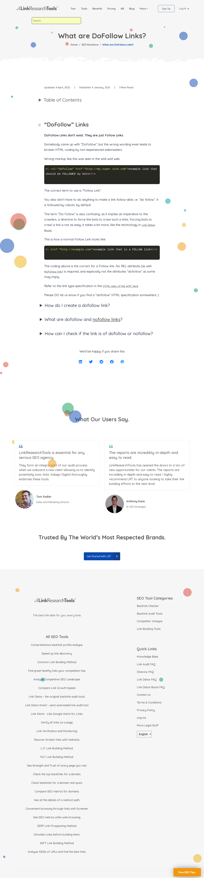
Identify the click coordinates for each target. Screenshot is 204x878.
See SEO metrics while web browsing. (57, 817)
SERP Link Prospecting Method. (57, 826)
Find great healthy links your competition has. (57, 671)
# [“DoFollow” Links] (40, 124)
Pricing (111, 8)
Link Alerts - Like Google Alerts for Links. (57, 714)
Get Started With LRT (103, 556)
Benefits (97, 8)
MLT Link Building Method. (56, 757)
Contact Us (144, 695)
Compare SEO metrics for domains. (57, 791)
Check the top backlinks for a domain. (57, 774)
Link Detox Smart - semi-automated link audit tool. (57, 705)
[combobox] (56, 20)
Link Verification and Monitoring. (57, 731)
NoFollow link (54, 271)
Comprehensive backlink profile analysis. (57, 645)
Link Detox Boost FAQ (151, 687)
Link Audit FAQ (146, 664)
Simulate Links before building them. (57, 834)
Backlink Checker (148, 606)
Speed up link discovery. (57, 653)
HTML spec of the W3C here (123, 286)
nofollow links (106, 319)
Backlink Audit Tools (149, 613)
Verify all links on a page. (57, 722)
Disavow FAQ (145, 672)
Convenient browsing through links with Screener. (57, 808)
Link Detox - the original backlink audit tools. (57, 696)
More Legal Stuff (147, 725)
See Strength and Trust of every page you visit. (57, 765)
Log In (184, 9)
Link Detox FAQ (147, 679)
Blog (132, 8)
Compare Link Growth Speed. (57, 688)
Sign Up (166, 8)
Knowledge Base (147, 656)
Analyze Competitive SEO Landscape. (56, 679)
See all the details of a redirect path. (57, 800)
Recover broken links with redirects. (57, 739)
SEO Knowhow (90, 44)
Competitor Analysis (149, 621)
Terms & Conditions (149, 702)
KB (122, 8)
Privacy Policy (146, 710)
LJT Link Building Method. (57, 748)
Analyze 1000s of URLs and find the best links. (57, 852)
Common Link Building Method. (57, 662)
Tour (73, 8)
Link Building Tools (149, 629)
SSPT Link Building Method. (57, 843)
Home (74, 44)
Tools (84, 8)
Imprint (141, 718)
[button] (144, 8)
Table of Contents (63, 100)
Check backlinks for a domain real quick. (57, 783)
